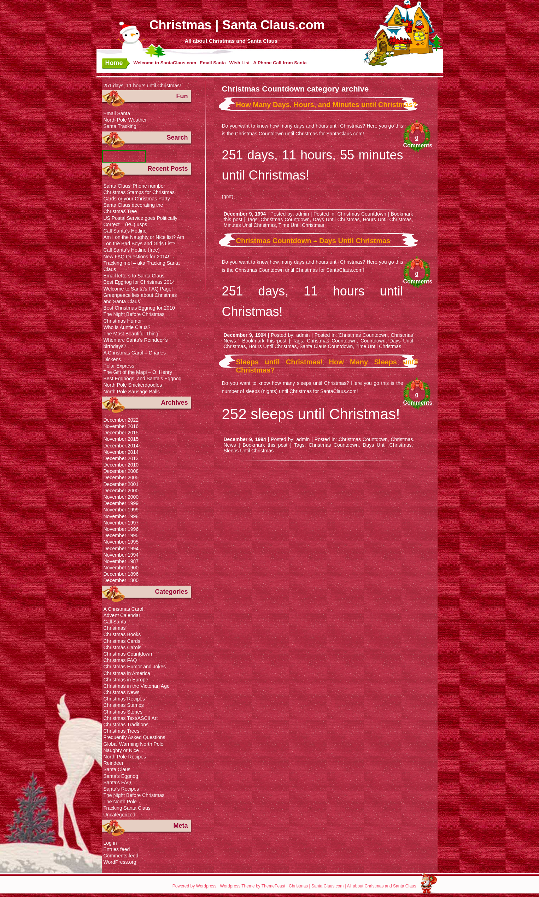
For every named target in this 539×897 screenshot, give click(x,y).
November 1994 (121, 555)
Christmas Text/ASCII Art (131, 718)
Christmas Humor (123, 321)
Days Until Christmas (336, 219)
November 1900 (121, 567)
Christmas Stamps (124, 705)
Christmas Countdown (361, 214)
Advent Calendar (122, 615)
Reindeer (114, 763)
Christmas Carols (122, 647)
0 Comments (416, 141)
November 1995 (121, 542)
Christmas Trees (122, 731)
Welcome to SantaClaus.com (165, 62)
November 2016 (121, 426)
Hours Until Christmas (387, 219)
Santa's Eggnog (121, 776)
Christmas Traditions (126, 724)
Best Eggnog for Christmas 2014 (139, 282)
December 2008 (121, 471)
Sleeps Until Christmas (249, 450)
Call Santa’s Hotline (125, 231)
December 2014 (121, 445)
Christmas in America (127, 673)
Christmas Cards (122, 641)
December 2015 (121, 432)
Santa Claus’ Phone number (134, 186)
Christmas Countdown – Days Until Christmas (313, 241)
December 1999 (121, 503)
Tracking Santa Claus (127, 808)
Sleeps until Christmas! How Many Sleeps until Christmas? (327, 366)
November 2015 (121, 439)
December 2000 (121, 490)
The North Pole (120, 801)
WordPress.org (120, 862)
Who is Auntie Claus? (127, 327)
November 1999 (121, 509)
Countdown (373, 341)
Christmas (115, 628)
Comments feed (121, 855)
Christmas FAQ (120, 660)
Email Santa (213, 62)
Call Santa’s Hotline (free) (132, 250)
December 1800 (121, 580)
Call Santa (115, 622)
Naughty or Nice (121, 750)
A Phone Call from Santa (279, 62)
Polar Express (119, 366)
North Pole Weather (125, 120)
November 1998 (121, 516)
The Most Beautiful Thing (131, 333)
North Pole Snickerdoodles (133, 385)
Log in (110, 843)
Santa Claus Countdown (326, 346)
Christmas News (122, 692)
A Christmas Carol (123, 609)
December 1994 (121, 548)
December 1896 (121, 574)
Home (114, 62)
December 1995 (121, 535)
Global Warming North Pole (134, 744)
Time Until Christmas (301, 225)
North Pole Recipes (125, 757)
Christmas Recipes (124, 699)
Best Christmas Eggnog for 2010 (139, 308)
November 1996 (121, 529)
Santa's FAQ (117, 782)
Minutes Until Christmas (250, 225)
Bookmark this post (264, 341)
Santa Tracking (120, 126)
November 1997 (121, 523)
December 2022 (121, 420)
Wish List (239, 62)
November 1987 (121, 561)
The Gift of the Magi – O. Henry (138, 372)
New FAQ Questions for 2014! (136, 256)
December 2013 (121, 458)
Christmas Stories (123, 712)
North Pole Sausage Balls (132, 391)
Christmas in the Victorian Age (137, 686)
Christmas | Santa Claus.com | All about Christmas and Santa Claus (352, 886)
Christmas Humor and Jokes (135, 666)
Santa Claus (117, 769)
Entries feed (117, 849)
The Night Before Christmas (134, 314)
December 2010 (121, 465)
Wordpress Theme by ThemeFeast (252, 886)
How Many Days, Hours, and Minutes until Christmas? (326, 105)
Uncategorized (119, 814)
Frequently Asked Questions (134, 737)
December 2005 (121, 477)
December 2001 (121, 484)
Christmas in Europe (126, 679)
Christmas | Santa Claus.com (237, 25)
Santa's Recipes (121, 789)
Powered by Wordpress (194, 886)
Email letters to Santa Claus (134, 276)
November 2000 (121, 497)
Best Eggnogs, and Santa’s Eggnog (143, 378)
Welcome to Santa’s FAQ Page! (138, 289)
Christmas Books (122, 634)
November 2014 (121, 452)
